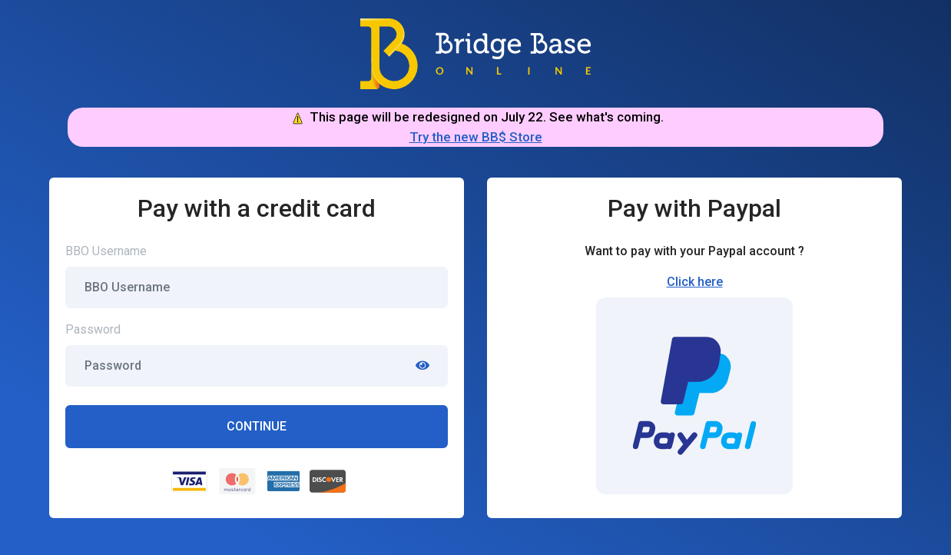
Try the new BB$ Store (475, 137)
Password (93, 329)
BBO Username (106, 251)
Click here (695, 281)
